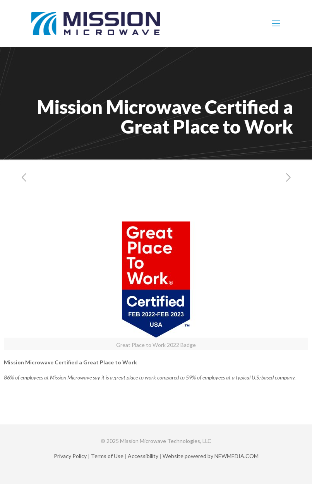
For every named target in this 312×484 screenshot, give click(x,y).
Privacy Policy (70, 456)
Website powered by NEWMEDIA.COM (211, 456)
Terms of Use (107, 456)
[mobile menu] (276, 23)
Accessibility (143, 456)
